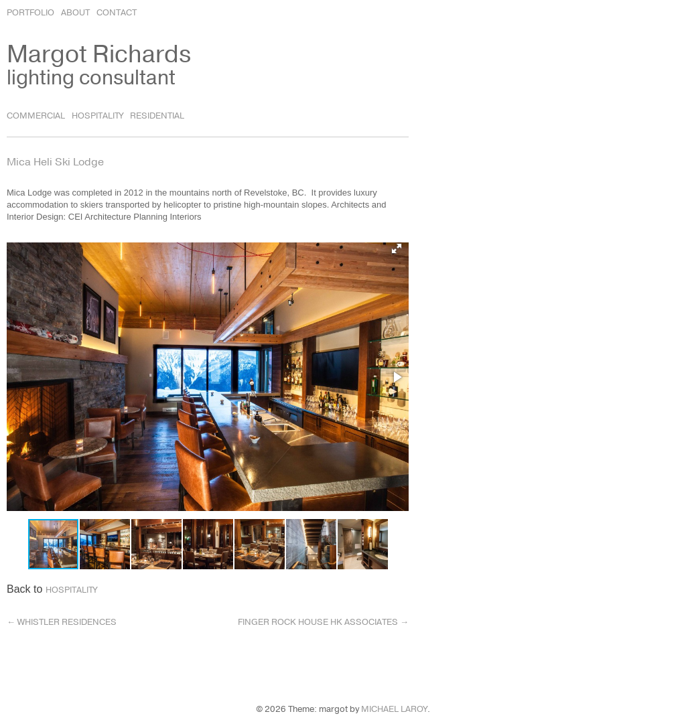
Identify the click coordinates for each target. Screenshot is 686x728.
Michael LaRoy (394, 709)
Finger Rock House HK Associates (323, 622)
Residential (157, 116)
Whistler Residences (62, 622)
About (75, 13)
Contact (116, 13)
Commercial (36, 116)
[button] (396, 248)
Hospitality (97, 116)
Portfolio (30, 13)
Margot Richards (99, 54)
